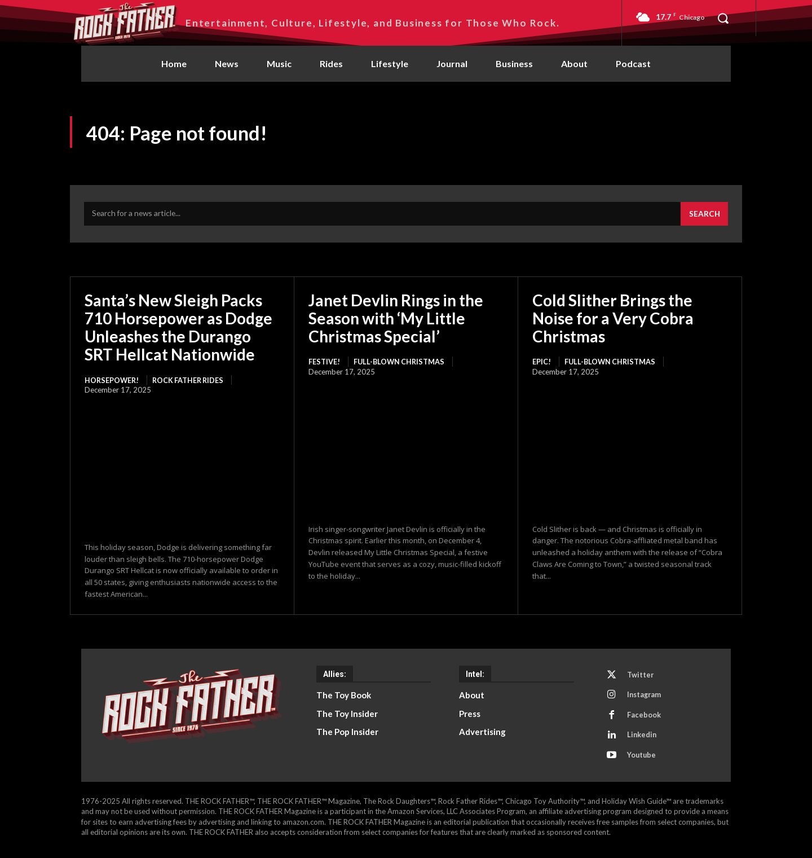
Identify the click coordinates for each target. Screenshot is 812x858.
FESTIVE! (324, 364)
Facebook (645, 719)
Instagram (646, 698)
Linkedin (643, 740)
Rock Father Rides (192, 382)
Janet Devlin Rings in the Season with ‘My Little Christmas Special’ (395, 320)
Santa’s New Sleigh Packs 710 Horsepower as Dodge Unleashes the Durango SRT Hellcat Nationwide (178, 330)
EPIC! (541, 364)
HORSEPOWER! (112, 382)
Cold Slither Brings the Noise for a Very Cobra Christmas (613, 320)
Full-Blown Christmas (401, 364)
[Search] (703, 216)
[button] (723, 18)
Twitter (641, 678)
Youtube (643, 761)
